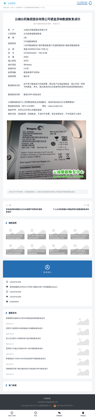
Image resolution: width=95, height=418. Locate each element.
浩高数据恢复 (29, 192)
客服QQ (83, 414)
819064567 (14, 302)
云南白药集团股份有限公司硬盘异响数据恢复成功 (56, 192)
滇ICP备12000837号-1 (64, 406)
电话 (36, 414)
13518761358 (82, 3)
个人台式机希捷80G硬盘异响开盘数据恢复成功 (71, 209)
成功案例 (19, 7)
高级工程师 (12, 414)
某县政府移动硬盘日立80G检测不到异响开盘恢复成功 (24, 210)
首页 (11, 7)
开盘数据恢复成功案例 (31, 7)
